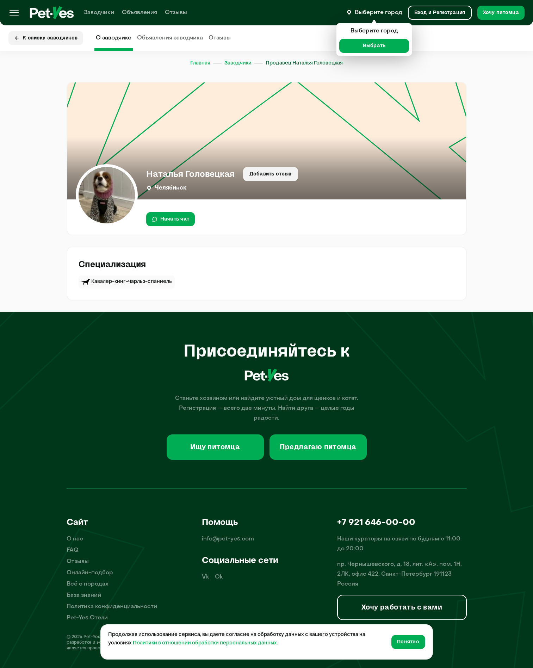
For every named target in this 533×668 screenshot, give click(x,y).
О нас (75, 539)
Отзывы (176, 13)
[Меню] (14, 12)
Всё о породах (88, 584)
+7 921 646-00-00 (376, 523)
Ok (219, 577)
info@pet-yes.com (228, 539)
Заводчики (99, 13)
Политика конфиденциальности (112, 607)
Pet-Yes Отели (87, 618)
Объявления (139, 13)
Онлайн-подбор (90, 573)
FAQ (73, 550)
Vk (205, 577)
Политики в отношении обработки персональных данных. (205, 643)
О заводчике (113, 38)
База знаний (84, 595)
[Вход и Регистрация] (440, 13)
